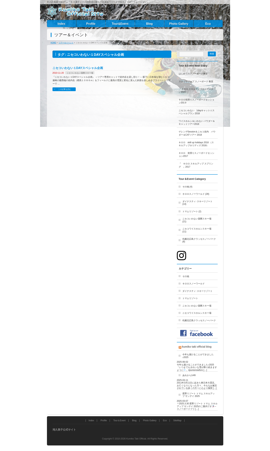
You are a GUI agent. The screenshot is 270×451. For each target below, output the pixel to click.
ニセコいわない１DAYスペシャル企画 (78, 68)
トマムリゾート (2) (191, 211)
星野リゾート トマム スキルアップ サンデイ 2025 (198, 395)
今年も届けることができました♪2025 (198, 356)
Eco (165, 420)
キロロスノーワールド (193, 283)
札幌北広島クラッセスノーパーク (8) (199, 240)
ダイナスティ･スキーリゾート (197, 291)
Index (91, 420)
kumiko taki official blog (196, 346)
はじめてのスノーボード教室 (193, 73)
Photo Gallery (149, 420)
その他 (185, 276)
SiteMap (177, 420)
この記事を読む (64, 89)
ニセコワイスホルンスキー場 (196, 313)
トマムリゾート (190, 298)
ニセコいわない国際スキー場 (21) (196, 220)
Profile (104, 420)
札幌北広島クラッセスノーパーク (199, 320)
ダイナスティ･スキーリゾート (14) (197, 203)
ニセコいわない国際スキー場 (80, 73)
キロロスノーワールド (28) (195, 194)
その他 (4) (187, 186)
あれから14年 (189, 375)
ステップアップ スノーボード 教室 (196, 81)
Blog (134, 420)
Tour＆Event (119, 420)
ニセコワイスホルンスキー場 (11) (196, 230)
